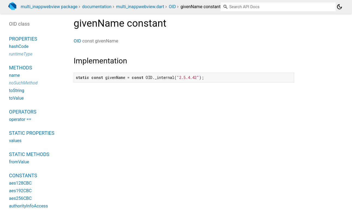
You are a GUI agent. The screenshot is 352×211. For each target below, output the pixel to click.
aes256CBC (20, 198)
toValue (16, 98)
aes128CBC (20, 183)
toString (16, 90)
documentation (97, 6)
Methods (20, 68)
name (14, 75)
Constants (23, 175)
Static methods (29, 154)
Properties (23, 39)
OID (172, 6)
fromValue (19, 161)
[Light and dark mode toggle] (339, 6)
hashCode (19, 46)
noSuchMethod (23, 82)
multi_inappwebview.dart (140, 6)
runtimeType (20, 54)
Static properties (32, 133)
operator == (20, 119)
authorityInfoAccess (28, 206)
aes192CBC (20, 190)
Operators (22, 112)
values (15, 140)
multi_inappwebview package (49, 6)
